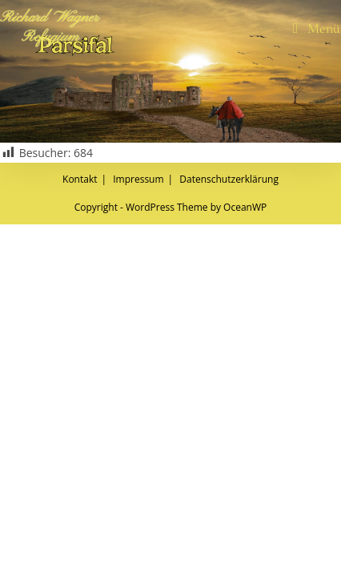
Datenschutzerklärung (229, 532)
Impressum (138, 532)
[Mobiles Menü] (317, 28)
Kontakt (79, 532)
